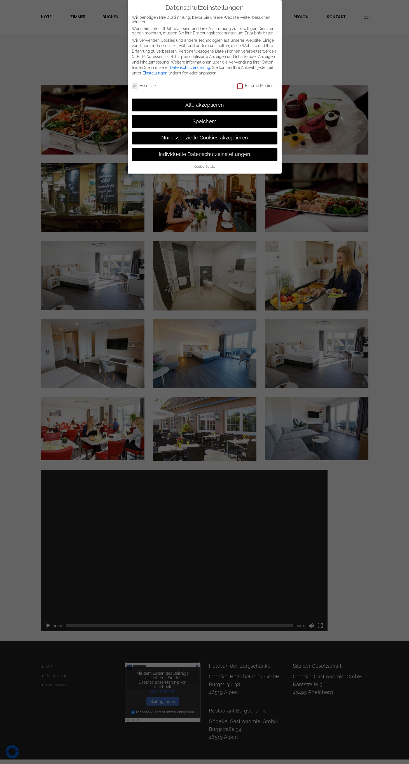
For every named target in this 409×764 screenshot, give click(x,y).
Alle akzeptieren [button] (204, 102)
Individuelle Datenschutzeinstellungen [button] (204, 151)
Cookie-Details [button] (204, 163)
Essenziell (145, 83)
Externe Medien (255, 83)
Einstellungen (154, 70)
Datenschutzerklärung (190, 64)
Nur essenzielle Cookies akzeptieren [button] (204, 135)
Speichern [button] (205, 118)
